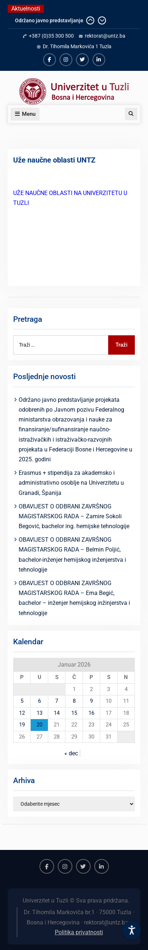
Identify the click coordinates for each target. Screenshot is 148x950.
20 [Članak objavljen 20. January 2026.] (39, 724)
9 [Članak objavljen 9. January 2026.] (91, 701)
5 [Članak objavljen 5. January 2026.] (21, 701)
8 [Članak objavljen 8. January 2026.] (74, 701)
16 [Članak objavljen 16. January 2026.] (91, 713)
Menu (25, 114)
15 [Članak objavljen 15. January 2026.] (74, 713)
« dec (71, 753)
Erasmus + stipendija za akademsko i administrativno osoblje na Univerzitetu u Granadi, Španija (71, 482)
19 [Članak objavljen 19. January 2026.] (22, 724)
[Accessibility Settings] (131, 930)
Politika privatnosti (79, 932)
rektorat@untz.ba (105, 36)
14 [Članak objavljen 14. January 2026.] (57, 713)
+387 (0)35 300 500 (51, 36)
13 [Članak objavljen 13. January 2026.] (39, 713)
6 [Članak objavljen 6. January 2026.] (39, 701)
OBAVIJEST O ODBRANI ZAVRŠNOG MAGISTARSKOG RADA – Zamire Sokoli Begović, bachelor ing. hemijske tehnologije (74, 516)
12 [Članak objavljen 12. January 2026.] (22, 713)
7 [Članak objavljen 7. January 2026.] (56, 701)
